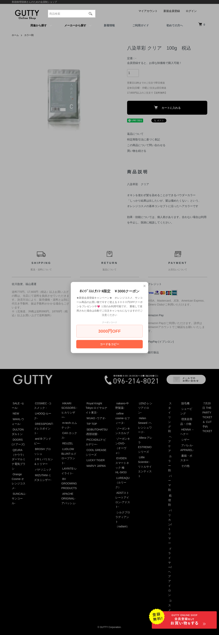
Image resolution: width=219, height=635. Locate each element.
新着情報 (109, 25)
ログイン (191, 11)
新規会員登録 (171, 11)
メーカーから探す (75, 25)
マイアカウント (148, 11)
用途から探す (38, 25)
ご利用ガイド (140, 25)
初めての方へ (174, 25)
